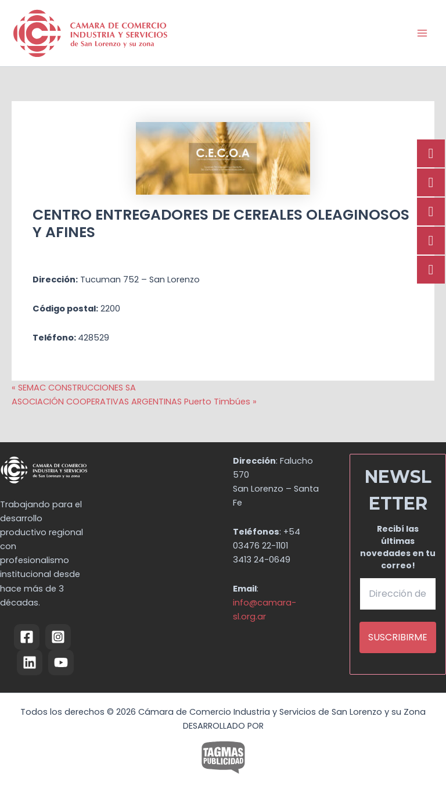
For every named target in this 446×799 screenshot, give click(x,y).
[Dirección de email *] (397, 594)
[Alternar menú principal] (422, 33)
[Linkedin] (29, 662)
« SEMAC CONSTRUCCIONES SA (74, 387)
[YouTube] (61, 662)
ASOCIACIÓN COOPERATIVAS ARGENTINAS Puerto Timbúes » (134, 401)
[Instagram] (58, 637)
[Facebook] (26, 637)
